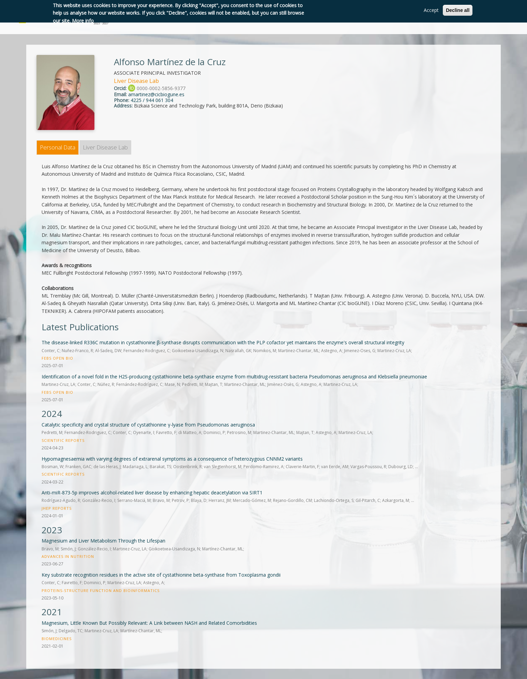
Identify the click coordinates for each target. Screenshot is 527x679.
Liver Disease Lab (105, 147)
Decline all (457, 10)
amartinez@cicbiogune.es (156, 94)
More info (83, 20)
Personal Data (57, 147)
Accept (431, 10)
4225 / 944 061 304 (152, 100)
